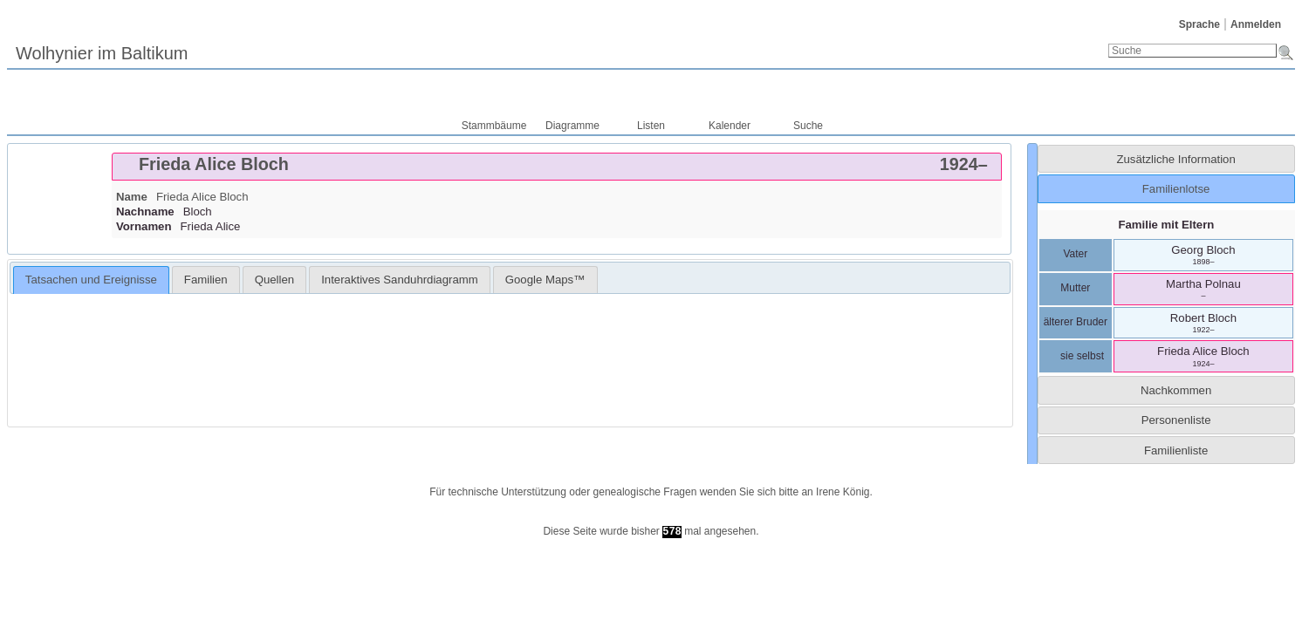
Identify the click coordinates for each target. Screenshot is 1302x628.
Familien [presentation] (206, 279)
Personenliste (1176, 420)
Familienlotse (1176, 188)
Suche (808, 125)
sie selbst (1075, 356)
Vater (1075, 254)
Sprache (1199, 24)
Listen (651, 125)
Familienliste (1176, 450)
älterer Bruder (1075, 322)
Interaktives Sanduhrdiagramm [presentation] (399, 279)
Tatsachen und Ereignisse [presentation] (91, 279)
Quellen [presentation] (274, 279)
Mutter (1075, 288)
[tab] (557, 167)
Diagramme (572, 125)
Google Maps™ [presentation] (545, 279)
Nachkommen (1176, 390)
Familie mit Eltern (1166, 224)
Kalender (729, 125)
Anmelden (1255, 24)
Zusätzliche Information (1175, 159)
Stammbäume (494, 125)
